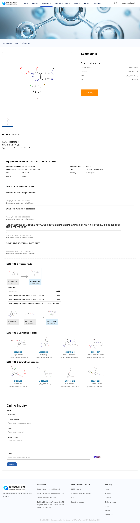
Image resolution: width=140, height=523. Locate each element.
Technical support (62, 3)
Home (26, 3)
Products (46, 3)
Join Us (86, 3)
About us (35, 3)
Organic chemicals (77, 502)
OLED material (76, 489)
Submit (11, 464)
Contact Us (97, 3)
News (77, 3)
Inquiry (89, 92)
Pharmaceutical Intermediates (81, 493)
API (29, 43)
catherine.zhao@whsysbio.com (53, 493)
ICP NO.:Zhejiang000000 (93, 520)
